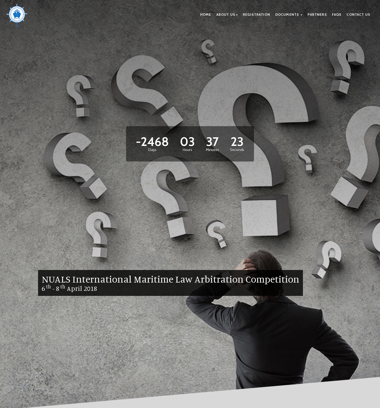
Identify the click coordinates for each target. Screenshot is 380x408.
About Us (227, 14)
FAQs (337, 14)
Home (205, 14)
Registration (256, 14)
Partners (317, 14)
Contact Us (358, 14)
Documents (289, 14)
